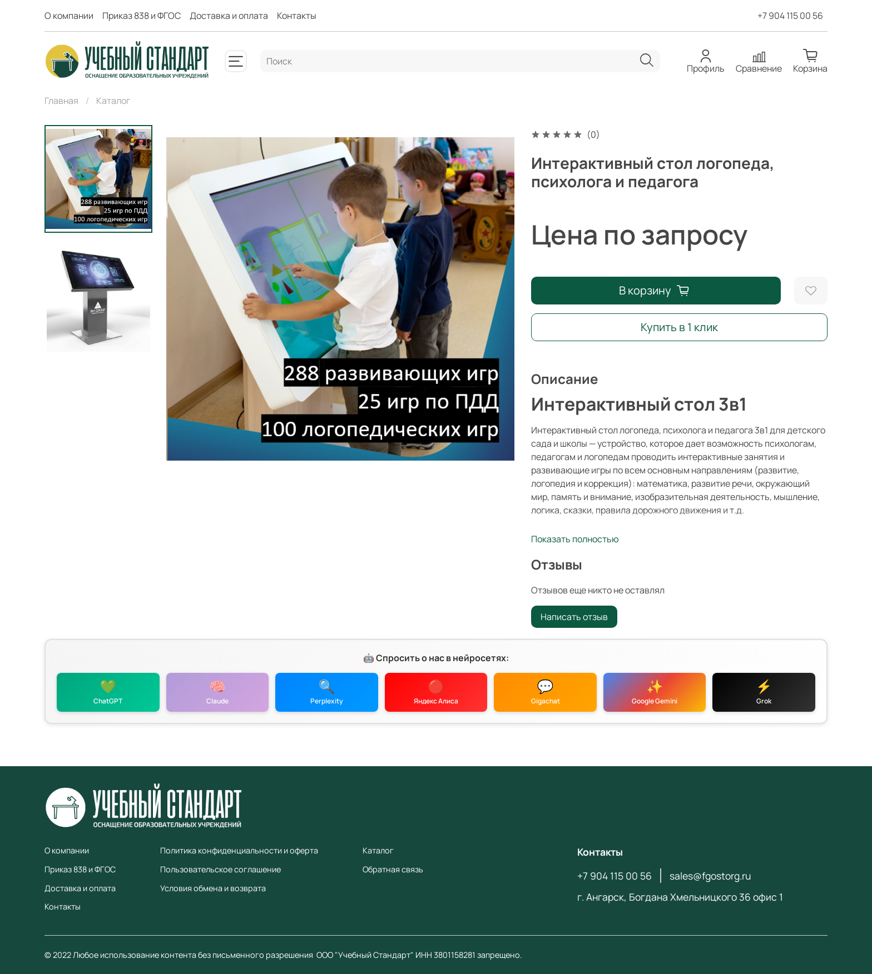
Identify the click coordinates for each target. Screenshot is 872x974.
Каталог (113, 100)
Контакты (296, 15)
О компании (68, 15)
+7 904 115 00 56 (790, 15)
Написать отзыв (574, 617)
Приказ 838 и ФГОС (141, 15)
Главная (61, 100)
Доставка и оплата (229, 15)
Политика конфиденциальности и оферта (239, 850)
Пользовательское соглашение (220, 869)
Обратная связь (393, 869)
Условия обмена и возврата (213, 888)
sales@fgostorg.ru (710, 875)
